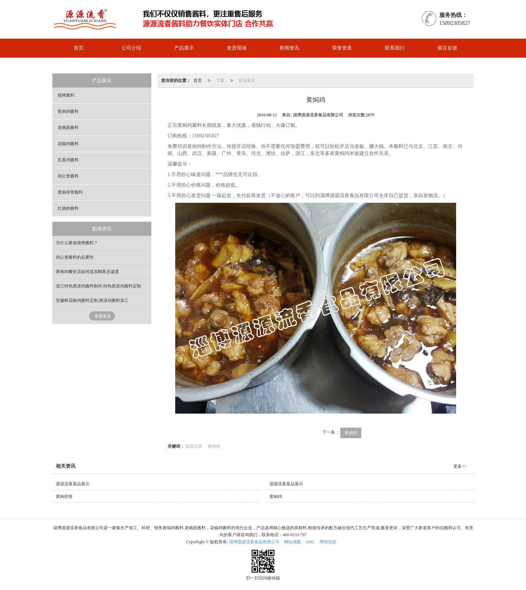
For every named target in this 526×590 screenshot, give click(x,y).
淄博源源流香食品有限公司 (254, 541)
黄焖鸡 (350, 432)
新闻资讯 (289, 48)
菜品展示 (246, 80)
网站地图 (292, 541)
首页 (79, 48)
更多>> (460, 466)
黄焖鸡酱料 (68, 111)
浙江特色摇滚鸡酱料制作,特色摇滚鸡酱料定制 (98, 286)
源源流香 (193, 446)
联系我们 (395, 48)
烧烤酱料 (66, 95)
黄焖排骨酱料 (70, 192)
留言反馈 (447, 48)
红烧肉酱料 (68, 208)
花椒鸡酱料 (68, 143)
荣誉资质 (342, 48)
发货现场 (236, 48)
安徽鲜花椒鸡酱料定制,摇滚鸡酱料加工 (92, 300)
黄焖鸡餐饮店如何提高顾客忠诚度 (87, 271)
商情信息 (328, 541)
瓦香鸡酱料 (68, 159)
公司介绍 (131, 48)
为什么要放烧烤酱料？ (77, 242)
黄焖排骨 (64, 496)
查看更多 (102, 316)
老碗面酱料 (68, 127)
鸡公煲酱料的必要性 (75, 257)
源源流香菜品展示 (73, 483)
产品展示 (184, 48)
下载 (220, 80)
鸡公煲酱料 (68, 176)
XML (310, 541)
